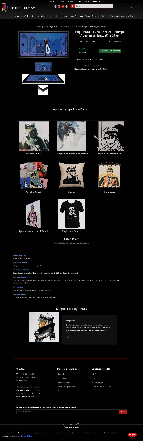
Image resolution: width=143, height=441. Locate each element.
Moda (81, 16)
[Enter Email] (67, 412)
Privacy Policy (26, 436)
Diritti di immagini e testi (101, 387)
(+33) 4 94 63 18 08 (56, 1)
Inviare (123, 411)
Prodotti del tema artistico (83, 27)
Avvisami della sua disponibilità (110, 50)
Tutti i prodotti (47, 27)
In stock (61, 374)
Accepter (132, 435)
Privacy (61, 391)
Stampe (35, 16)
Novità (23, 16)
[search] (94, 6)
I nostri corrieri (64, 383)
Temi (29, 16)
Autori (17, 16)
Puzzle (87, 16)
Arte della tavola (47, 16)
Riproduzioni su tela (100, 16)
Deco (65, 16)
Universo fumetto (117, 16)
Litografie (73, 16)
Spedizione (62, 378)
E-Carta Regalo (97, 383)
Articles (129, 16)
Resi (93, 378)
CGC (94, 374)
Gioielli (58, 16)
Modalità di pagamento (67, 387)
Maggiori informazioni (73, 337)
